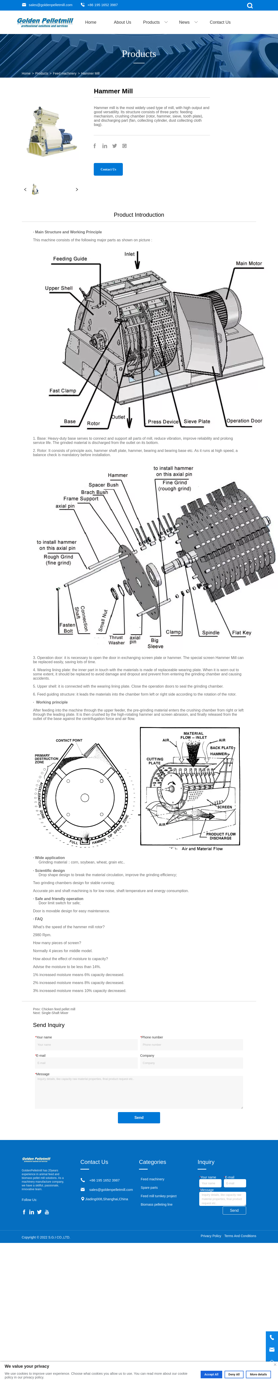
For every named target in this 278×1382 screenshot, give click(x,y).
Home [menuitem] (90, 22)
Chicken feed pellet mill (58, 1009)
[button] (155, 22)
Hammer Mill (90, 73)
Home (26, 73)
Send (138, 1118)
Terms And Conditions (240, 1236)
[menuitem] (155, 22)
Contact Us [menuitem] (220, 22)
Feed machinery (64, 73)
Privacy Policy (211, 1236)
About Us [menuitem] (122, 22)
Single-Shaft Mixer (54, 1013)
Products (41, 73)
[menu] (155, 22)
